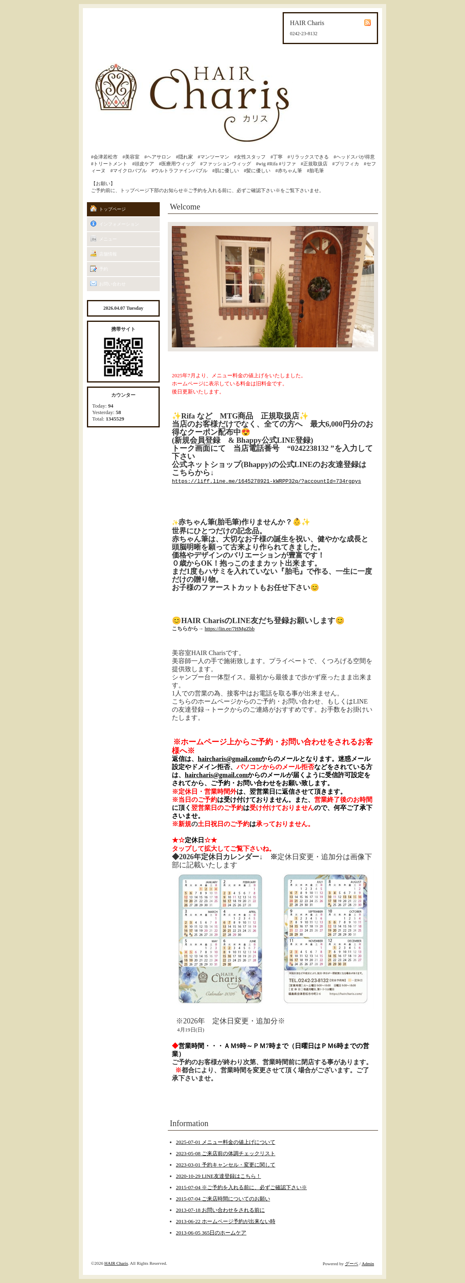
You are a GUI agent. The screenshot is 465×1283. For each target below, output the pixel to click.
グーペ (351, 1263)
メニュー (108, 239)
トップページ (112, 209)
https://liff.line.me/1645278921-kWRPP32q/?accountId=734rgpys (266, 481)
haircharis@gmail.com (229, 758)
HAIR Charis (116, 1263)
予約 (103, 268)
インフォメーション (119, 224)
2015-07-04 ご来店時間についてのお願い (223, 1199)
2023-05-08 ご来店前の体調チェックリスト (225, 1153)
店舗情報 (108, 254)
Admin (367, 1263)
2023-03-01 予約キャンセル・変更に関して (225, 1165)
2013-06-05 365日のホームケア (211, 1233)
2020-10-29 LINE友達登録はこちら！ (218, 1176)
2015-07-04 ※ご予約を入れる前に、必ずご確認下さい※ (241, 1187)
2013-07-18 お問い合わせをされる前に (220, 1210)
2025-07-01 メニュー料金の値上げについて (225, 1142)
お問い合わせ (112, 283)
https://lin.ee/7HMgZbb (229, 629)
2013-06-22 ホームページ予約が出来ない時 (225, 1221)
